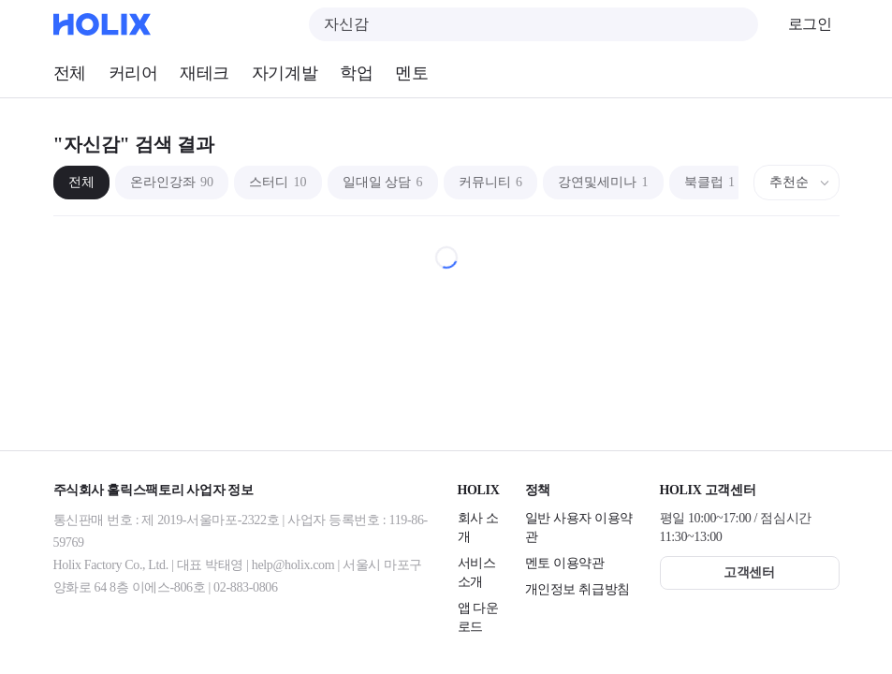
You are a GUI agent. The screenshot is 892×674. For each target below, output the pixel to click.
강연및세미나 (603, 182)
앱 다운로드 (478, 617)
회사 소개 (478, 527)
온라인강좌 (172, 182)
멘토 (411, 73)
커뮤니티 (491, 182)
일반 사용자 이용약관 (579, 527)
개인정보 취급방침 (577, 589)
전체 (69, 73)
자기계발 (284, 73)
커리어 (133, 73)
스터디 (278, 182)
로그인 (810, 24)
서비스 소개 (477, 572)
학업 (356, 73)
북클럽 (710, 182)
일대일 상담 (383, 182)
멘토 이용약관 (565, 563)
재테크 (204, 73)
